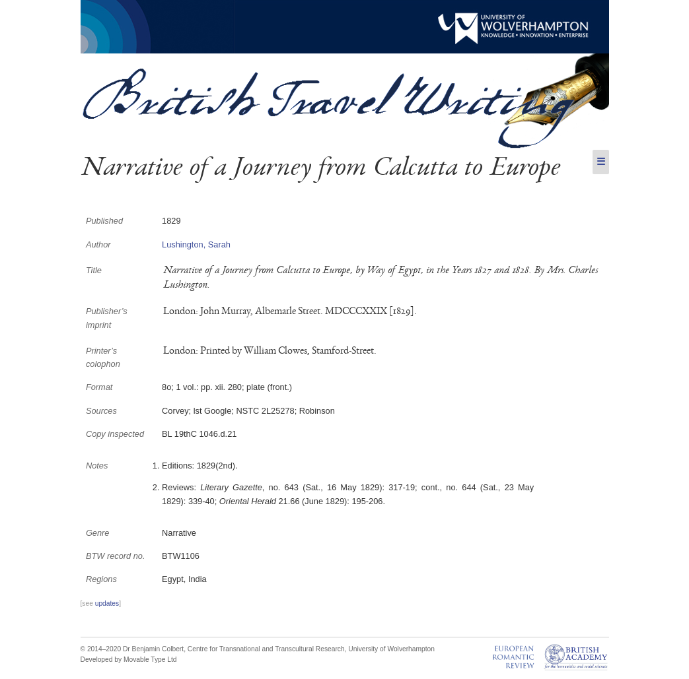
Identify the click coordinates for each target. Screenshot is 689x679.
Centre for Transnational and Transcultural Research (266, 649)
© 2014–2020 (101, 649)
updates (107, 603)
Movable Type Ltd (150, 659)
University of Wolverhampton (391, 649)
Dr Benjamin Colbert (153, 649)
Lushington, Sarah (196, 244)
